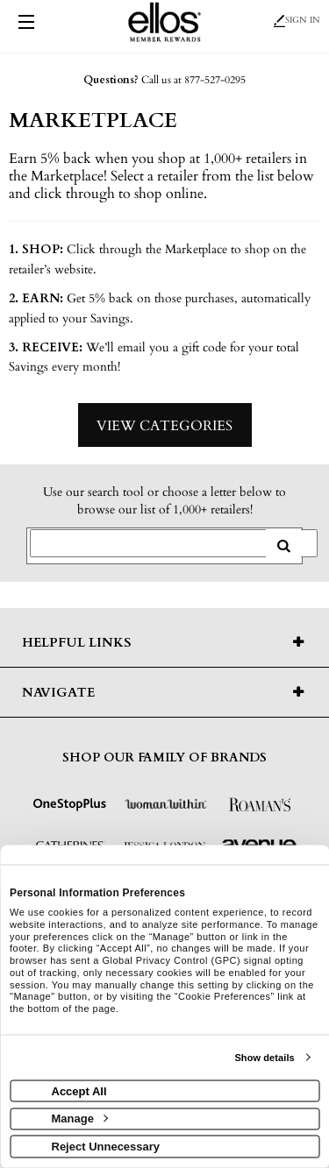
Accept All (79, 1090)
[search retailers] (283, 546)
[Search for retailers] (174, 543)
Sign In (297, 20)
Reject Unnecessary (106, 1145)
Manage (80, 1118)
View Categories (164, 425)
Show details (264, 1057)
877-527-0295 (215, 80)
